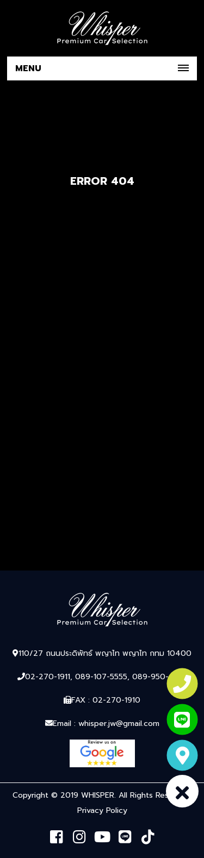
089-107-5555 (101, 676)
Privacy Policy (102, 810)
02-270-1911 (47, 676)
